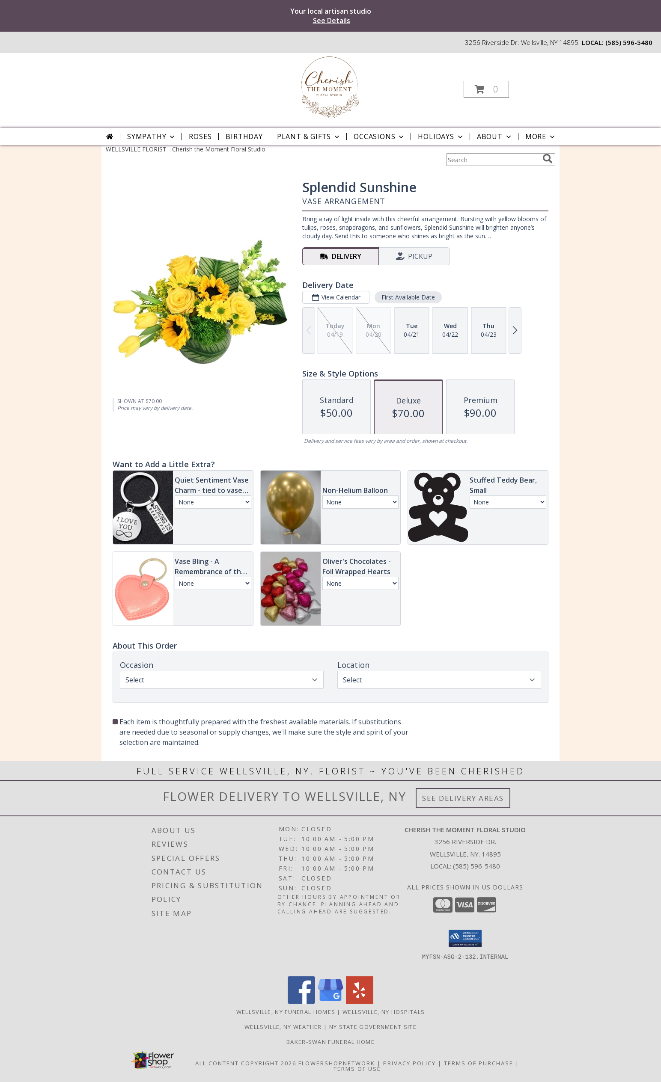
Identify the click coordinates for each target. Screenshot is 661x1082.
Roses (200, 136)
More (541, 136)
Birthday (244, 136)
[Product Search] (493, 160)
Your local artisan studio (330, 15)
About (495, 136)
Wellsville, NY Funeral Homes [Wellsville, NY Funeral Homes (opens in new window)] (285, 1012)
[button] (486, 89)
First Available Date (408, 297)
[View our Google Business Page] (330, 1001)
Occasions (379, 136)
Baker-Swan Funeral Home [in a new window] (330, 1042)
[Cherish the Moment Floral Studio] (330, 87)
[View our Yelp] (359, 1001)
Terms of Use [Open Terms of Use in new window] (357, 1069)
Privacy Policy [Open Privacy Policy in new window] (409, 1063)
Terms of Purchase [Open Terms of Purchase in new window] (478, 1063)
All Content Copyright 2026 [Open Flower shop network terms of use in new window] (245, 1063)
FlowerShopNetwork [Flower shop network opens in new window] (336, 1063)
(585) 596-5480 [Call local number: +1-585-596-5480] (628, 42)
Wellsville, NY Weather (283, 1027)
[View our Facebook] (301, 1001)
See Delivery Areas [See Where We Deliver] (463, 798)
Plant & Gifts (309, 136)
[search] (547, 159)
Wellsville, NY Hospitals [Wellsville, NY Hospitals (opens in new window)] (383, 1012)
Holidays (441, 136)
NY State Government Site (373, 1027)
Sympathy (151, 136)
